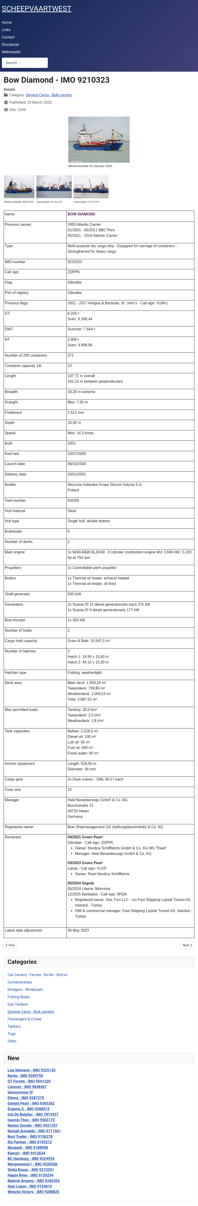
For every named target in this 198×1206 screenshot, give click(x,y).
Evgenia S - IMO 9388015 (28, 1109)
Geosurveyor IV (20, 1092)
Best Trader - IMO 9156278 (30, 1136)
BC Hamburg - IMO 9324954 (31, 1158)
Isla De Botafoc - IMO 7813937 (33, 1114)
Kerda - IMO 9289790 (25, 1076)
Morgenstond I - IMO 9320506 (32, 1164)
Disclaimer (10, 44)
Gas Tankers (18, 1004)
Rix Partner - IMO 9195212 (30, 1142)
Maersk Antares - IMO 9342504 (34, 1181)
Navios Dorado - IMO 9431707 (32, 1125)
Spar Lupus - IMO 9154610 (30, 1186)
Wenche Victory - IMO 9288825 (33, 1192)
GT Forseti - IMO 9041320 (29, 1081)
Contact (8, 37)
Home (7, 22)
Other (12, 1041)
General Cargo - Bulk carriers (31, 1011)
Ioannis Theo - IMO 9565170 (31, 1120)
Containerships (20, 982)
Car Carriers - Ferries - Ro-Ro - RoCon (37, 975)
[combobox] (25, 63)
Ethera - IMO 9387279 (26, 1098)
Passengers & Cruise (24, 1019)
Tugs (12, 1034)
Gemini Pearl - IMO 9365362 (31, 1103)
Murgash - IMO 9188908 (28, 1147)
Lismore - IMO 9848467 (27, 1087)
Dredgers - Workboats (25, 989)
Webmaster (11, 52)
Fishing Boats (19, 997)
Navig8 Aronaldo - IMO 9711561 (34, 1131)
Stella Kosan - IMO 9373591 (31, 1170)
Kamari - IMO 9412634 (26, 1153)
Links (6, 30)
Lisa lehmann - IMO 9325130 (31, 1070)
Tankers (14, 1026)
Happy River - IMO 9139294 (30, 1175)
